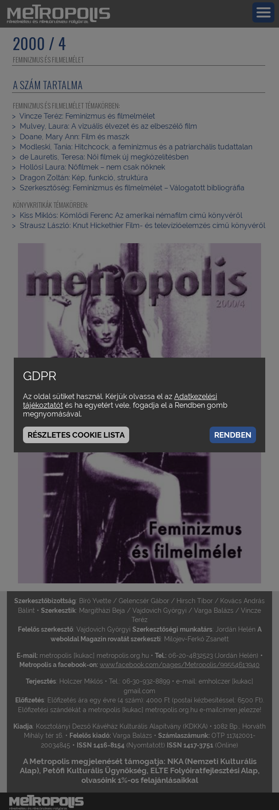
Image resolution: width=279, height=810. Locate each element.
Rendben (232, 434)
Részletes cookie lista (76, 434)
